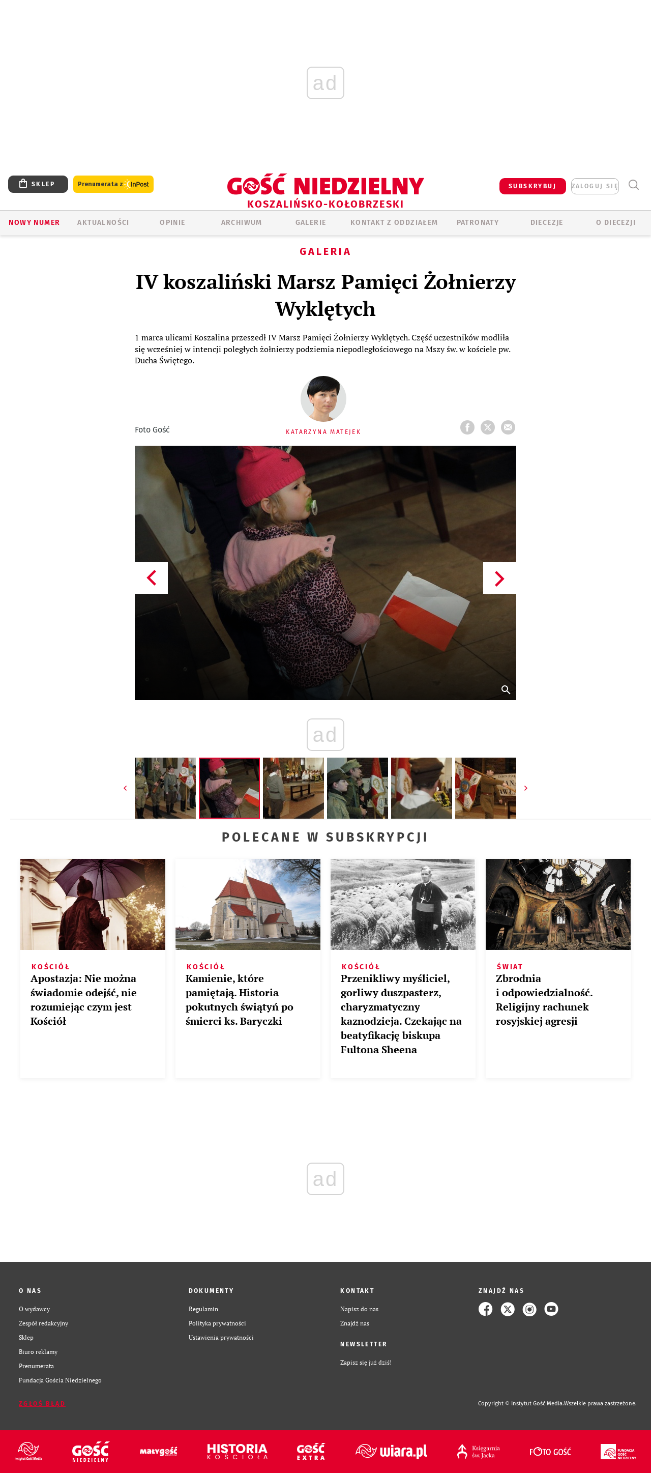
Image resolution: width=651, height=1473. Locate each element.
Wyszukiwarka (633, 185)
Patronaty (478, 222)
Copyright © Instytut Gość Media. (521, 1403)
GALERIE (311, 222)
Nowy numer (34, 222)
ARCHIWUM (241, 222)
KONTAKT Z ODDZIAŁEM (394, 222)
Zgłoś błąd (42, 1403)
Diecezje (547, 222)
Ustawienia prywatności (221, 1337)
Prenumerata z (113, 184)
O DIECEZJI (616, 222)
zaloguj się (595, 186)
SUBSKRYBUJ (532, 186)
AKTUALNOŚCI (103, 222)
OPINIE (172, 222)
